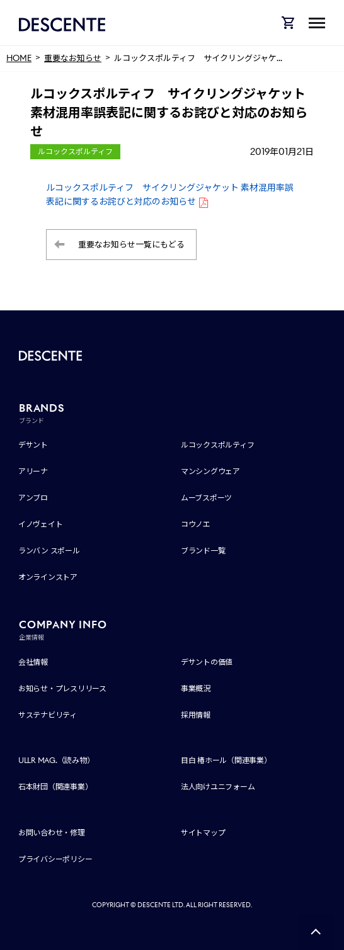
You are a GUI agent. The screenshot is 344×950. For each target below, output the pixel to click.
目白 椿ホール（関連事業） (226, 760)
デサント (33, 445)
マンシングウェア (210, 471)
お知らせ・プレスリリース (62, 688)
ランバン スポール (49, 550)
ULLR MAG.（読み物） (56, 760)
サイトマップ (203, 832)
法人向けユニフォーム (218, 786)
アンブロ (33, 497)
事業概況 (195, 688)
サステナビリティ (47, 715)
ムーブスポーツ (206, 497)
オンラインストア (47, 577)
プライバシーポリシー (55, 859)
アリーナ (33, 471)
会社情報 (33, 662)
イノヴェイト (40, 524)
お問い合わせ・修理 (51, 832)
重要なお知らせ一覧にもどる (131, 244)
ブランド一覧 (203, 550)
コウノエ (195, 524)
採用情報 (195, 715)
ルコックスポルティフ (218, 445)
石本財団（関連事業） (55, 786)
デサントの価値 (206, 662)
